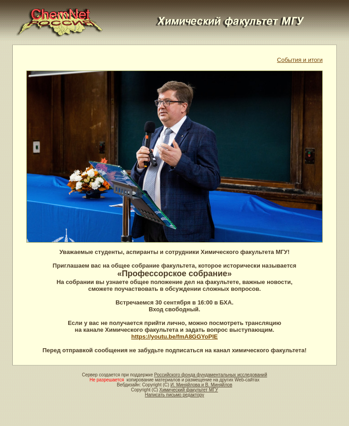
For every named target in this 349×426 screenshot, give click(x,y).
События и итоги (300, 59)
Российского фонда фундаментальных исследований (210, 374)
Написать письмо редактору (174, 394)
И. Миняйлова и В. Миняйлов (201, 384)
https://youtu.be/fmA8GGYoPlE (174, 336)
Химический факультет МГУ (188, 389)
